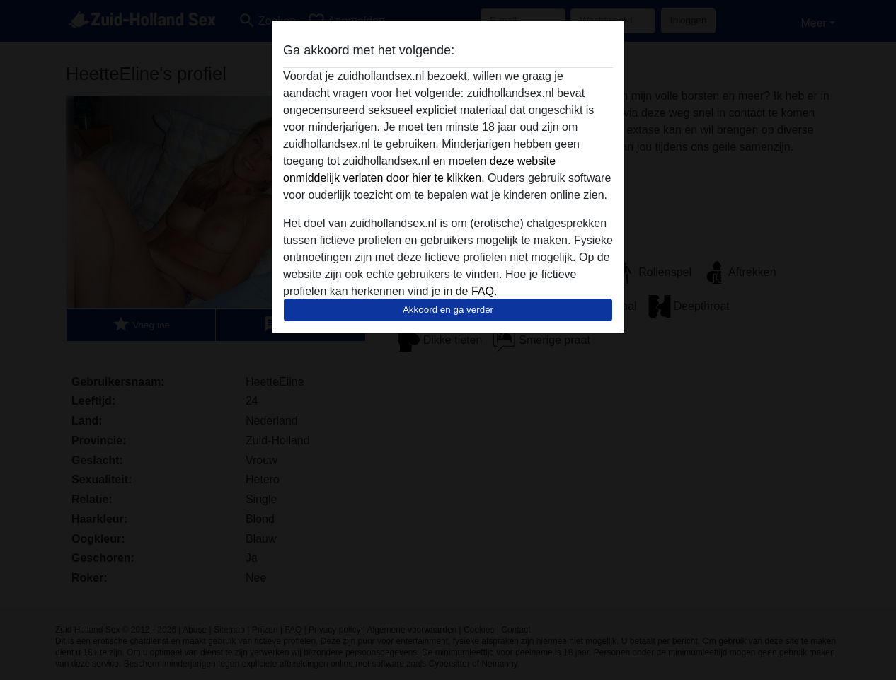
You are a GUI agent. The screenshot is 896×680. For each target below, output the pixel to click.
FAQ (482, 291)
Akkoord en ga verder (448, 309)
